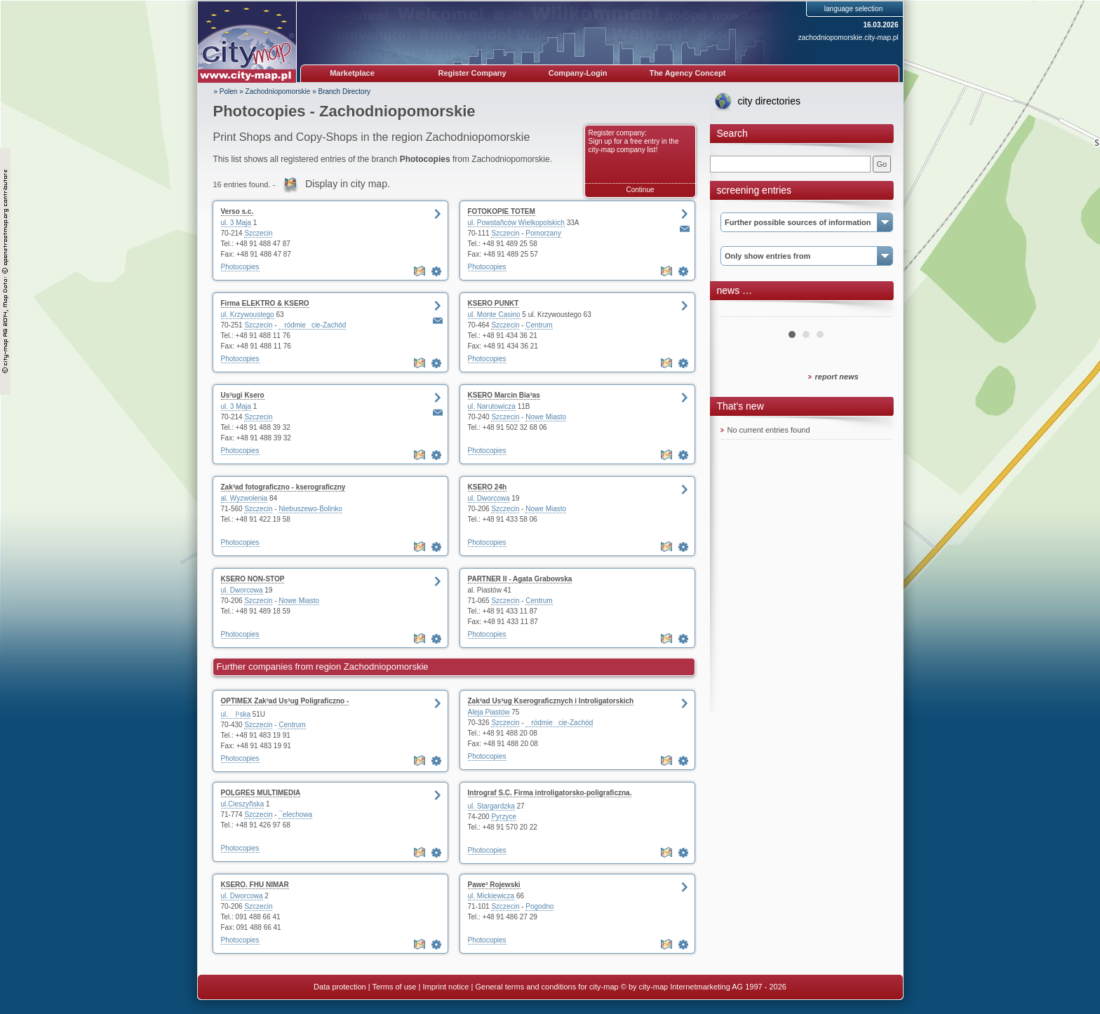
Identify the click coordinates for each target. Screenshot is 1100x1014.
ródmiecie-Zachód (312, 325)
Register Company (472, 73)
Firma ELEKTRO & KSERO (265, 303)
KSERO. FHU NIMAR (255, 884)
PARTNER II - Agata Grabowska (520, 579)
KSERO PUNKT (493, 303)
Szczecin (258, 233)
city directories (769, 101)
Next (874, 311)
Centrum (538, 325)
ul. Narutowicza (492, 406)
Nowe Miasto (545, 417)
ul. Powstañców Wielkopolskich (516, 223)
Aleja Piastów (489, 712)
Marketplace (352, 73)
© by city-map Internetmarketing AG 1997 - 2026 (703, 986)
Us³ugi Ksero (242, 395)
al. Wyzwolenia (244, 498)
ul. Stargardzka (491, 806)
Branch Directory (344, 91)
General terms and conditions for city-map (546, 986)
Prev (738, 311)
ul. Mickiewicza (491, 896)
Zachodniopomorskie (278, 91)
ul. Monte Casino (494, 314)
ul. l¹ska (235, 714)
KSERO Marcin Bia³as (504, 395)
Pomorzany (543, 233)
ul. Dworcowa (489, 498)
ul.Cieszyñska (242, 804)
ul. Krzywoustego (247, 314)
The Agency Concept (687, 73)
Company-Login (578, 73)
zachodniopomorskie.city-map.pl (848, 37)
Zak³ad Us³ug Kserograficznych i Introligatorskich (551, 701)
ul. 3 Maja (236, 223)
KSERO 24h (487, 487)
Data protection (340, 986)
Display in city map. (347, 183)
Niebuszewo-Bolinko (310, 509)
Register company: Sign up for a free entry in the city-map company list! (634, 141)
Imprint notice (445, 986)
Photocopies (240, 267)
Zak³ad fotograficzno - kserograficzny (283, 487)
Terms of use (394, 986)
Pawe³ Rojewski (494, 884)
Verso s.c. (237, 211)
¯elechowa (295, 814)
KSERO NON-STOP (253, 579)
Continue (640, 190)
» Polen (226, 91)
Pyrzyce (503, 816)
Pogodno (539, 906)
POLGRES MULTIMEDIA (261, 793)
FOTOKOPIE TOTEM (501, 211)
